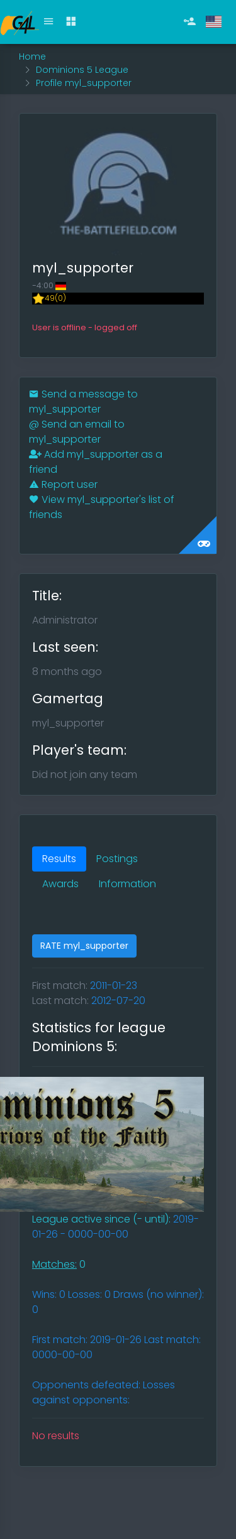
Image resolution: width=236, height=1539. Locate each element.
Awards (60, 884)
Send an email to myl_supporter (77, 431)
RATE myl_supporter (84, 945)
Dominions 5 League (82, 69)
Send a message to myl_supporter (83, 401)
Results (59, 858)
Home (32, 56)
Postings (117, 858)
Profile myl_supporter (84, 83)
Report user (63, 484)
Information (127, 884)
